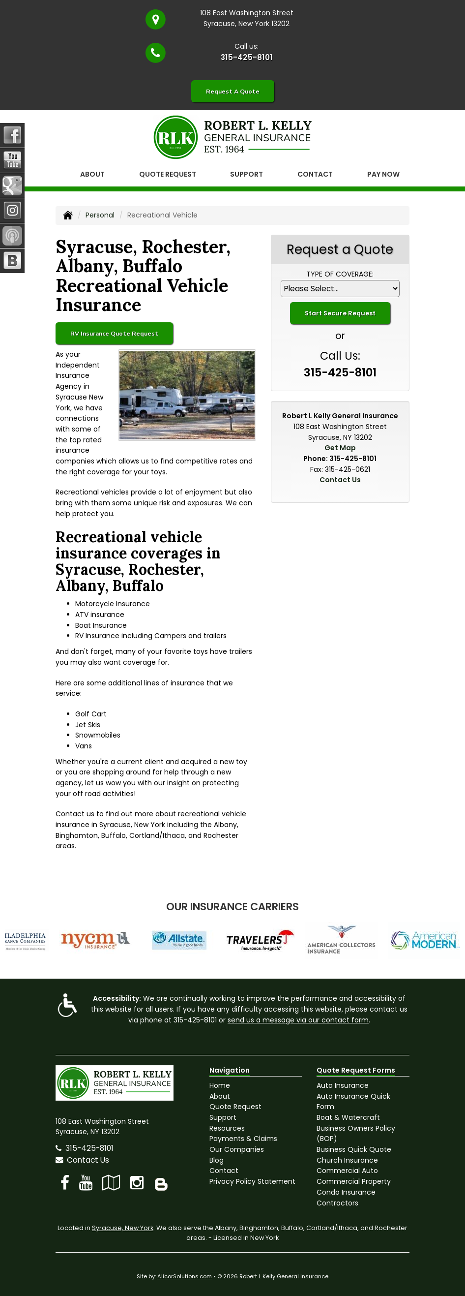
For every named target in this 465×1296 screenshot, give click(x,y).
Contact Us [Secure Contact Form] (340, 480)
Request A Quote (233, 91)
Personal (100, 215)
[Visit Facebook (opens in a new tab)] (65, 1183)
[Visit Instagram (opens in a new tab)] (136, 1183)
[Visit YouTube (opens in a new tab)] (85, 1183)
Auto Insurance (343, 1085)
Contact (315, 174)
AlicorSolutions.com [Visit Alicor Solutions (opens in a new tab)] (184, 1276)
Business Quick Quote (354, 1149)
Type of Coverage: (340, 274)
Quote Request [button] (167, 174)
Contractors (337, 1203)
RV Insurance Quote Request (114, 333)
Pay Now (383, 174)
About (92, 174)
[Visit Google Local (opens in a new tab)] (111, 1183)
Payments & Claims (243, 1138)
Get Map (340, 448)
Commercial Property (354, 1181)
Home (219, 1085)
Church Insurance (347, 1160)
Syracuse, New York (122, 1228)
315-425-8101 (247, 57)
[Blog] (161, 1183)
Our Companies (236, 1149)
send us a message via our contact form (298, 1020)
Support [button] (246, 174)
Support (222, 1117)
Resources (227, 1128)
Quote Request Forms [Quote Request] (356, 1070)
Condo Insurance (346, 1192)
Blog (216, 1160)
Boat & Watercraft (348, 1117)
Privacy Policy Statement (252, 1181)
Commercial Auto (347, 1170)
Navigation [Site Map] (229, 1070)
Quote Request (235, 1106)
